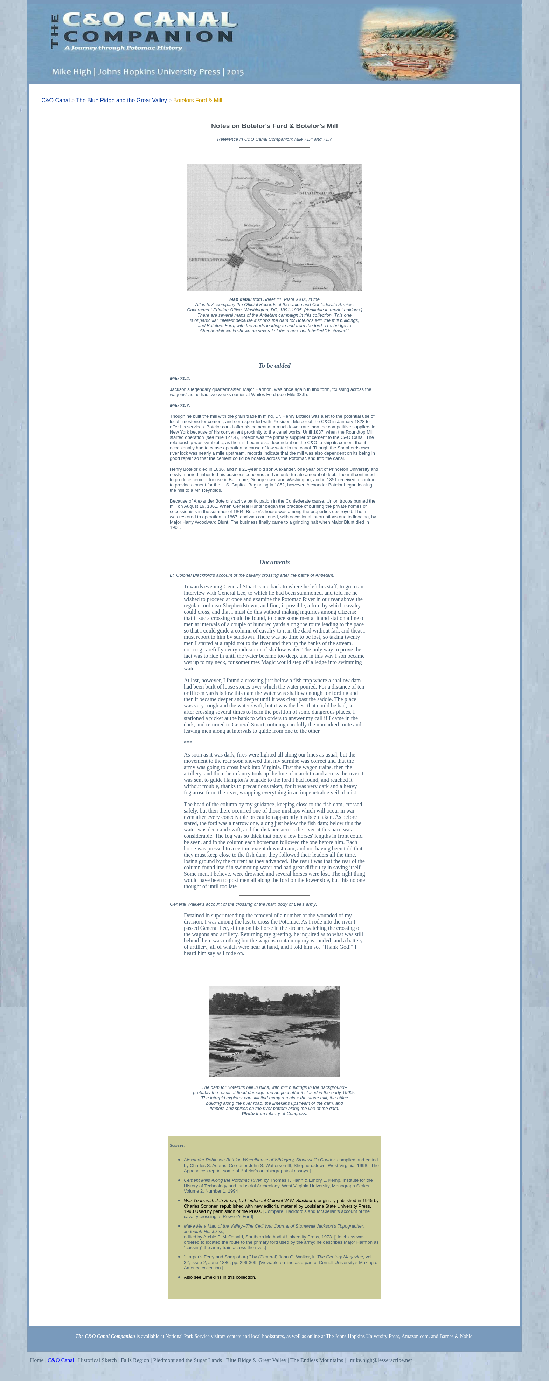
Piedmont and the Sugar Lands (187, 1360)
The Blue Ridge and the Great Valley (121, 100)
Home (37, 1360)
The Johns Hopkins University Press (362, 1336)
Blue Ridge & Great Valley (255, 1360)
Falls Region (135, 1360)
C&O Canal (55, 100)
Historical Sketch (97, 1360)
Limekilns (211, 1277)
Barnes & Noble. (457, 1336)
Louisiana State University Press (337, 1206)
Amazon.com (415, 1336)
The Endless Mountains (317, 1360)
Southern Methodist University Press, (282, 1237)
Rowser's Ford (237, 1216)
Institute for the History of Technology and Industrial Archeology (278, 1183)
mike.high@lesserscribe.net (381, 1360)
